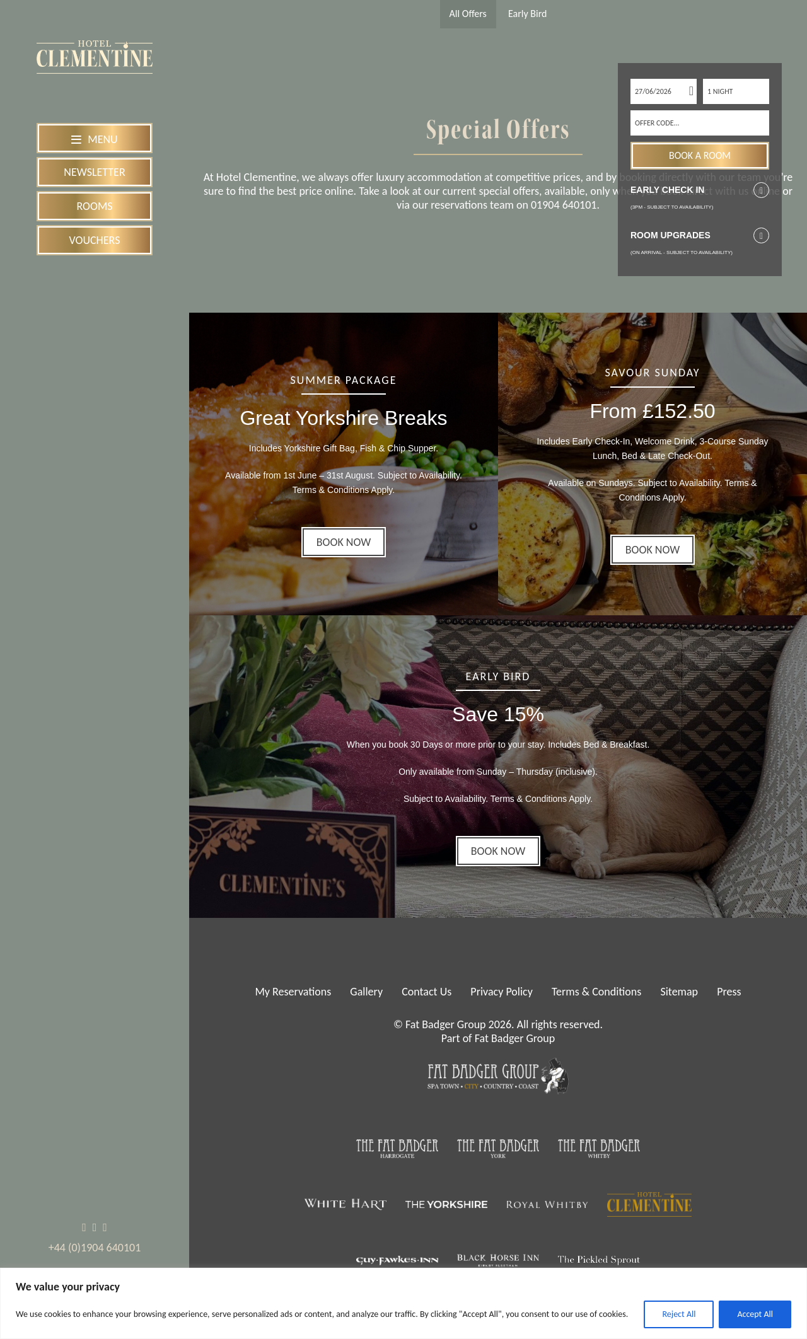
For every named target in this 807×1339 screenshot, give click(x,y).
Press (729, 992)
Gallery (366, 992)
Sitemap (679, 992)
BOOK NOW (343, 542)
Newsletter (94, 172)
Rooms (94, 206)
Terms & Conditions (596, 992)
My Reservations (293, 992)
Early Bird (527, 14)
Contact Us (426, 992)
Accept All (755, 1314)
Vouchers (94, 240)
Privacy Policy (501, 992)
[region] (403, 1303)
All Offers (468, 14)
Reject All (678, 1314)
